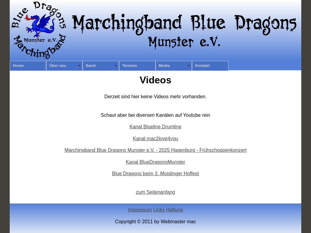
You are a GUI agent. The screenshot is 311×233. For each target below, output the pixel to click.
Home (18, 65)
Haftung (174, 209)
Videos (155, 80)
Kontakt (202, 65)
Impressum (140, 209)
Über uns (58, 65)
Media (164, 65)
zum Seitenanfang (155, 192)
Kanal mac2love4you (155, 138)
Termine (129, 65)
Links (159, 209)
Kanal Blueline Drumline (156, 126)
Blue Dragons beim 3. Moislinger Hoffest (155, 173)
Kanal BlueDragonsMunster (155, 162)
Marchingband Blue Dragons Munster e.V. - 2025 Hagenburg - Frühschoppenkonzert (156, 150)
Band (91, 65)
